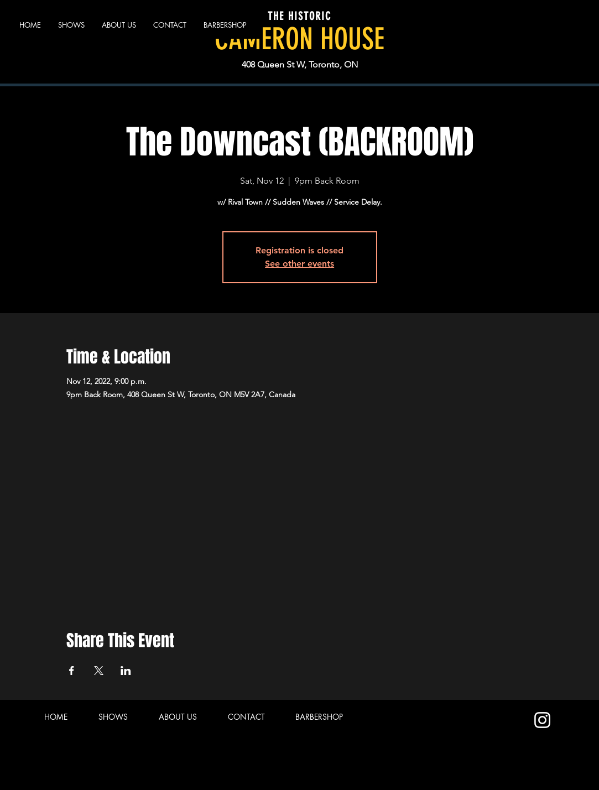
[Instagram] (542, 720)
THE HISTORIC (299, 16)
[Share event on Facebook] (71, 670)
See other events (299, 263)
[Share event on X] (98, 670)
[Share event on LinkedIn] (126, 670)
